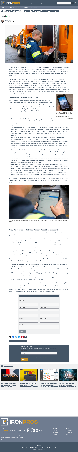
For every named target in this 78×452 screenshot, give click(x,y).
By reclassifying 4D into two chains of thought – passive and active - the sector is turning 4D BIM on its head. (67, 385)
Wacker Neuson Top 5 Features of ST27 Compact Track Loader (29, 385)
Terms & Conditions (46, 447)
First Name (21, 301)
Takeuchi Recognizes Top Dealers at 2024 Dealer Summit (8, 385)
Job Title (42, 313)
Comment (21, 324)
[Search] (72, 3)
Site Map (54, 447)
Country (21, 318)
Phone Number (43, 307)
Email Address (22, 307)
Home (2, 382)
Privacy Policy (44, 357)
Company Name (22, 313)
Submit (22, 331)
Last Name (42, 301)
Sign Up (24, 359)
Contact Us (24, 447)
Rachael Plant (8, 20)
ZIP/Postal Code (43, 318)
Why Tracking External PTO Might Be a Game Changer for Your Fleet (49, 385)
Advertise (31, 447)
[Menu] (75, 3)
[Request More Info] (39, 296)
